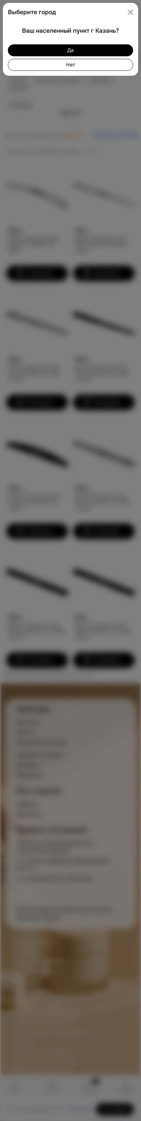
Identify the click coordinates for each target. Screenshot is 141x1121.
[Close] (131, 12)
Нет (70, 64)
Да (70, 50)
